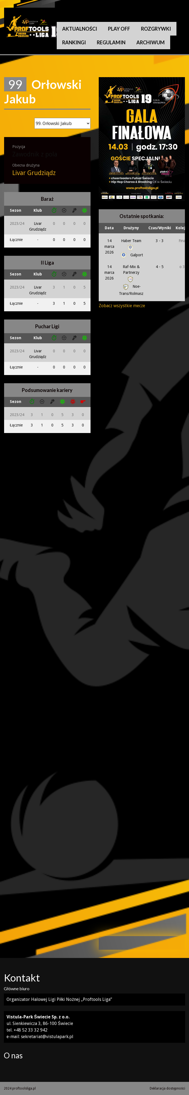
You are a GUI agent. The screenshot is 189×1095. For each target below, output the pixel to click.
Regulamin (111, 42)
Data (109, 228)
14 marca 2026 (109, 246)
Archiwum (150, 42)
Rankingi (74, 42)
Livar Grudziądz (34, 173)
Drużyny (131, 228)
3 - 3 (160, 241)
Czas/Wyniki (159, 228)
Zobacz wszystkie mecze (122, 305)
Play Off (119, 29)
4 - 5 (160, 267)
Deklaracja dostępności (167, 1088)
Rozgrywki (156, 29)
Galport (131, 255)
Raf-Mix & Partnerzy (131, 273)
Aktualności (79, 29)
